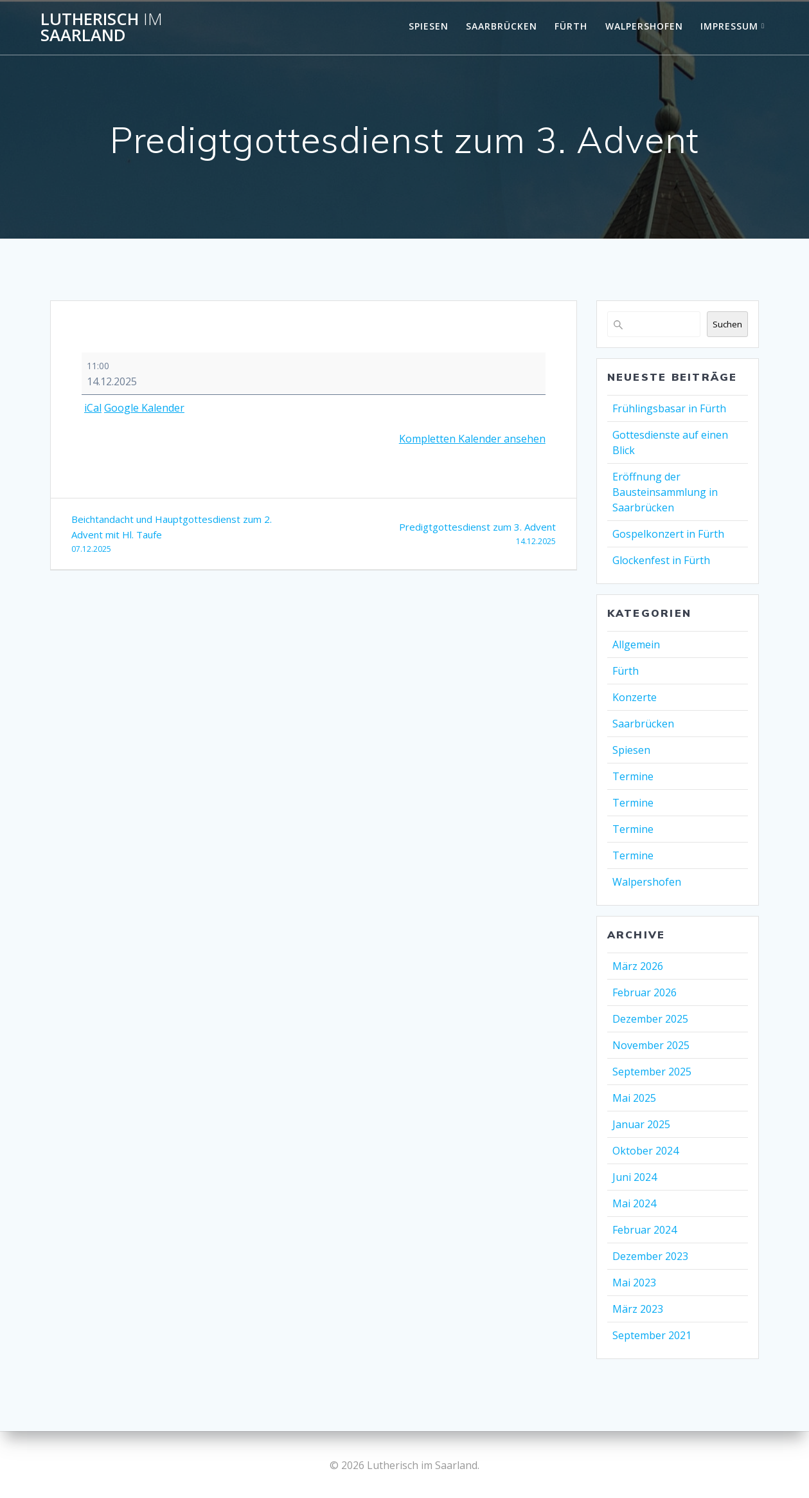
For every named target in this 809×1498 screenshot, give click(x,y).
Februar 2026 (644, 992)
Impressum (729, 26)
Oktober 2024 (645, 1151)
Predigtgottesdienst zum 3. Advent (439, 535)
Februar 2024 (644, 1230)
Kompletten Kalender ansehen (472, 439)
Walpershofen (644, 26)
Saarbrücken (501, 26)
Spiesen (429, 26)
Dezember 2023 (650, 1256)
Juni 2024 (634, 1177)
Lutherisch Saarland (101, 27)
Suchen (727, 324)
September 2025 (651, 1071)
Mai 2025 (634, 1098)
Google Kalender (144, 408)
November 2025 (650, 1045)
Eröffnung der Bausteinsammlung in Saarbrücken (665, 492)
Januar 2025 (641, 1124)
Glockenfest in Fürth (661, 560)
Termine (632, 776)
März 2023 (637, 1309)
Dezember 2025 (650, 1019)
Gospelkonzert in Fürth (668, 534)
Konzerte (634, 697)
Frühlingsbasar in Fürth (669, 408)
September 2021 (651, 1335)
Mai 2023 (634, 1282)
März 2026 (637, 966)
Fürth (571, 26)
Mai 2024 (634, 1203)
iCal (93, 408)
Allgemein (636, 644)
